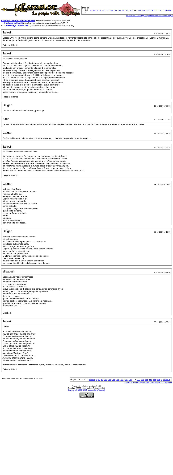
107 (123, 10)
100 (106, 10)
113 (147, 10)
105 (115, 10)
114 (151, 10)
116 (159, 10)
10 (100, 10)
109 (131, 10)
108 (127, 10)
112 (143, 10)
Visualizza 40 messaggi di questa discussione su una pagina (148, 382)
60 (103, 10)
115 (155, 10)
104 (111, 10)
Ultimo (168, 10)
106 (119, 10)
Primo (93, 10)
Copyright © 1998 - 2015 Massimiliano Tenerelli (86, 390)
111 (139, 10)
